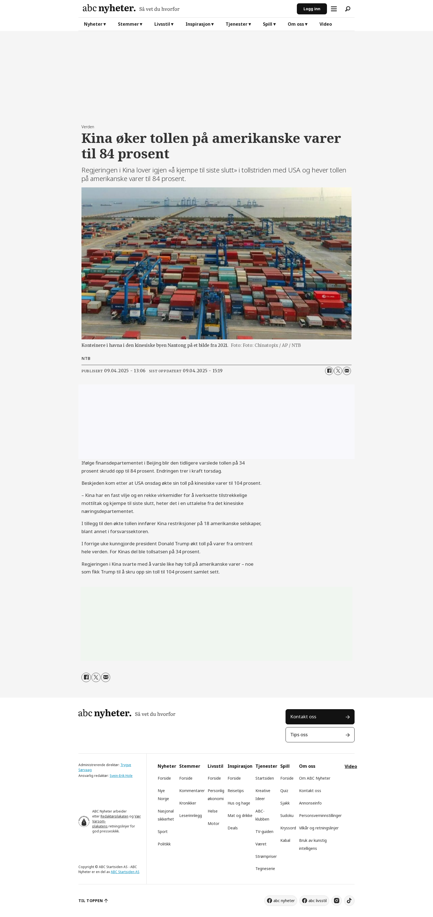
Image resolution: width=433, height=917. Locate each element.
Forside (164, 778)
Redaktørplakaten (114, 816)
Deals (233, 827)
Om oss (296, 24)
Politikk (164, 844)
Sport (163, 831)
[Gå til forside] (187, 8)
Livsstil (162, 24)
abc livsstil (317, 900)
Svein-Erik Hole (121, 775)
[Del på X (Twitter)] (338, 371)
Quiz (284, 790)
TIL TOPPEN (90, 900)
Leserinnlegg (190, 815)
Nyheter (93, 24)
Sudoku (287, 815)
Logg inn (311, 8)
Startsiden (264, 778)
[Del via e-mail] (347, 371)
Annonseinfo (310, 803)
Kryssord (288, 827)
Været (260, 844)
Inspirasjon (198, 24)
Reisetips (236, 790)
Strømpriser (266, 856)
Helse (213, 811)
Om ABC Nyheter (314, 778)
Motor (213, 823)
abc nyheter (284, 900)
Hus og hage (239, 803)
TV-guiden (264, 831)
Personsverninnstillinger (320, 815)
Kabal (285, 840)
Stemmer (128, 24)
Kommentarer (192, 790)
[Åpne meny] (334, 8)
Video (326, 24)
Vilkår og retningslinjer (319, 827)
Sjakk (285, 803)
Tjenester (236, 24)
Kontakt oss (303, 716)
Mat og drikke (240, 815)
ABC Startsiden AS (125, 871)
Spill (267, 24)
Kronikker (187, 803)
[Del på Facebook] (329, 371)
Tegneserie (265, 868)
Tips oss (299, 734)
